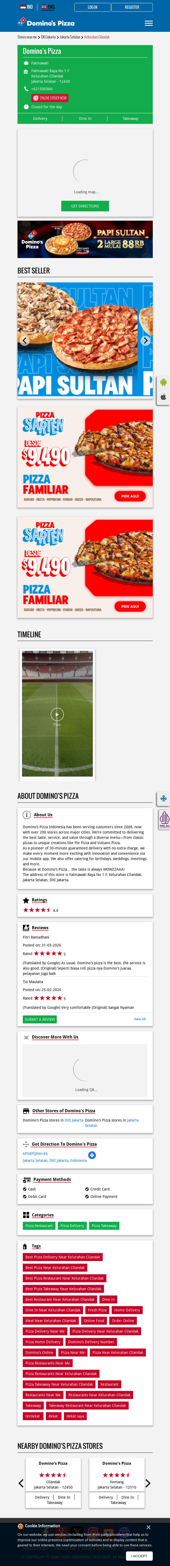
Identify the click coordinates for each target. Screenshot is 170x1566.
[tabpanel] (85, 239)
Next (146, 341)
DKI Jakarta (48, 37)
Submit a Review (40, 1019)
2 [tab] (87, 251)
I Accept (139, 1556)
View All (140, 1019)
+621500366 (42, 89)
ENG (48, 7)
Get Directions (85, 206)
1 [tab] (82, 251)
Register (132, 7)
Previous (25, 341)
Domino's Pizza (53, 1463)
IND (26, 7)
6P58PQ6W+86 (35, 1153)
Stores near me (27, 37)
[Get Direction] (92, 1158)
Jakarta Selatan (70, 37)
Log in (92, 7)
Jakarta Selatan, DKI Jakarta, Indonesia (55, 1160)
